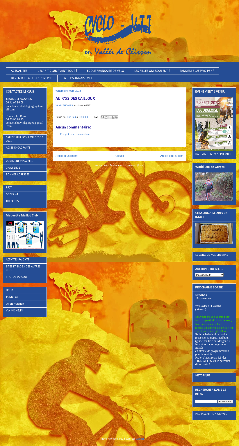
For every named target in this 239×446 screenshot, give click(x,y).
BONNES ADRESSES (17, 174)
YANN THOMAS (64, 105)
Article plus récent (67, 155)
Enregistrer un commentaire (75, 134)
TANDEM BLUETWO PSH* (197, 71)
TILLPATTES (12, 201)
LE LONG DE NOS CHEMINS (211, 254)
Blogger (140, 438)
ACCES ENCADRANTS (18, 147)
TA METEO (12, 296)
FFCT (9, 187)
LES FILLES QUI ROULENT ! (152, 71)
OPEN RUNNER (15, 303)
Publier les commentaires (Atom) (127, 165)
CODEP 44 (12, 194)
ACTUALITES (19, 71)
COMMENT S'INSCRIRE (19, 161)
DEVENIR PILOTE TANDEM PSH (31, 78)
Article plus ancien (171, 155)
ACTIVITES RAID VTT (17, 259)
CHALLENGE (13, 167)
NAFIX (9, 290)
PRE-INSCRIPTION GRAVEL (211, 413)
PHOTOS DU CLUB (17, 277)
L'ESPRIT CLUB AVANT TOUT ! (57, 71)
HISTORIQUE (202, 375)
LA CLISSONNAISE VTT (77, 78)
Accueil (119, 155)
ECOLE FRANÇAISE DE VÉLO (105, 71)
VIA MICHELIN (14, 310)
